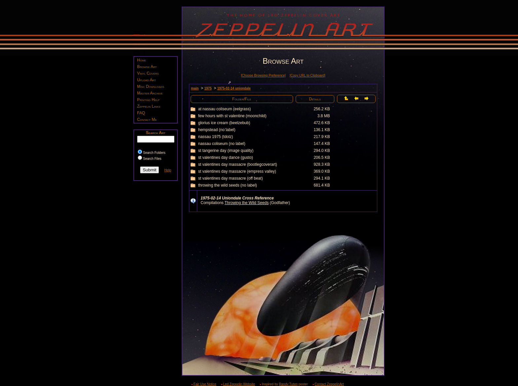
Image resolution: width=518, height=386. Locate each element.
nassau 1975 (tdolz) (215, 136)
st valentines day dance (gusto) (225, 157)
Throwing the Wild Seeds (247, 202)
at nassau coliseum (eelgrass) (224, 109)
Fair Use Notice (205, 384)
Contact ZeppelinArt (329, 384)
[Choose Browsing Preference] (263, 75)
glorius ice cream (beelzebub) (224, 123)
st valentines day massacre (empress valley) (237, 171)
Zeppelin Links (148, 106)
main (195, 88)
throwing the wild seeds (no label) (227, 185)
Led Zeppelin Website (239, 384)
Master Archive (150, 93)
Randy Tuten (288, 384)
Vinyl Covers (148, 73)
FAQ (141, 113)
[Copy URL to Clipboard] (307, 75)
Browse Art (147, 66)
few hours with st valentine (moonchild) (232, 116)
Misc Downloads (150, 86)
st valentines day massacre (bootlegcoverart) (237, 164)
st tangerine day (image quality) (225, 150)
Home (141, 60)
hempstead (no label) (217, 129)
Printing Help (148, 99)
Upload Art (146, 80)
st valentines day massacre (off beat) (230, 178)
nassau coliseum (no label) (221, 143)
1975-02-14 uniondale (234, 88)
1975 (207, 88)
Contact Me (147, 119)
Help (167, 170)
